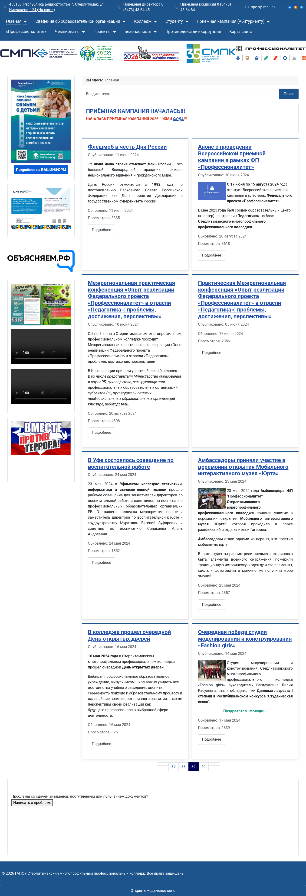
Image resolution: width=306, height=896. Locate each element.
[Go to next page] (211, 764)
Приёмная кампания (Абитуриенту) (231, 21)
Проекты (101, 31)
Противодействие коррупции (193, 31)
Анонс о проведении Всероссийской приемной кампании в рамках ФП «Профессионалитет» (232, 157)
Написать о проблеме (32, 802)
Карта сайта (240, 31)
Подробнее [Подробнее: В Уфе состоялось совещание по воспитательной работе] (101, 562)
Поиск (289, 94)
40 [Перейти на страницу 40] (203, 766)
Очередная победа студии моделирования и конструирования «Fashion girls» (245, 639)
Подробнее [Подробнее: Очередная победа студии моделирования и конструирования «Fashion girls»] (211, 739)
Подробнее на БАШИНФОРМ (41, 169)
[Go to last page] (217, 764)
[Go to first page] (160, 764)
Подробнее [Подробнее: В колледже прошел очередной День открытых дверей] (101, 744)
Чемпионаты (67, 31)
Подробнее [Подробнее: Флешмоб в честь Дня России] (101, 230)
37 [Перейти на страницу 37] (173, 766)
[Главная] (24, 21)
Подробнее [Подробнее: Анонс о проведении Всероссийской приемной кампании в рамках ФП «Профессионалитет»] (211, 255)
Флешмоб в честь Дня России (127, 147)
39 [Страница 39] (193, 766)
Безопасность (138, 31)
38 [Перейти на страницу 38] (183, 766)
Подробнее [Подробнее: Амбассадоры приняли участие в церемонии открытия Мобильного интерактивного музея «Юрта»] (211, 604)
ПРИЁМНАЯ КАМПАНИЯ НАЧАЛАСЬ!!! (135, 111)
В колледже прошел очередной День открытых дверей (129, 635)
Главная (14, 21)
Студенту (174, 21)
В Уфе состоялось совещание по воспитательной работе (131, 463)
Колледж (142, 21)
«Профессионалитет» (26, 31)
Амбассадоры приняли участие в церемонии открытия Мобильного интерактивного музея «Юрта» (243, 467)
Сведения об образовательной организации (77, 21)
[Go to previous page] (166, 764)
